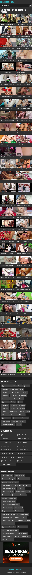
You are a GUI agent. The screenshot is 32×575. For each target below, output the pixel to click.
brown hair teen (23, 527)
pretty (20, 402)
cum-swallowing (19, 398)
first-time (15, 421)
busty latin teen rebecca (9, 488)
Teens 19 (4, 435)
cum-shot (14, 395)
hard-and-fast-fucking (8, 424)
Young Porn (5, 446)
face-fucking (6, 421)
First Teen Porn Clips (23, 438)
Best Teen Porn (22, 457)
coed (12, 392)
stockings (22, 415)
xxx (29, 411)
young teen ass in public (23, 520)
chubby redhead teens (9, 523)
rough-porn (23, 395)
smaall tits (21, 488)
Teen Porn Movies (7, 461)
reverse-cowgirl (7, 398)
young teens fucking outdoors (10, 530)
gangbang (25, 418)
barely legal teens (7, 475)
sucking (23, 421)
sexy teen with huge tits (9, 479)
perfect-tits (6, 386)
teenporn (25, 392)
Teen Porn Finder (23, 446)
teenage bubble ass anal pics (10, 482)
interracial (6, 395)
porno (13, 408)
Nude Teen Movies (23, 442)
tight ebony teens (7, 511)
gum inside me (19, 511)
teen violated (19, 507)
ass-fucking (22, 408)
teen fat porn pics (7, 507)
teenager (5, 389)
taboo (20, 386)
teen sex (20, 461)
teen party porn (26, 536)
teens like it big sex (8, 540)
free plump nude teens (9, 514)
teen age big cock (7, 536)
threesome (6, 415)
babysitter (5, 405)
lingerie (23, 405)
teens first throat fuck (20, 517)
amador (14, 415)
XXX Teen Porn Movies (8, 457)
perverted (5, 402)
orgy (18, 392)
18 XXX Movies (6, 464)
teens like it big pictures (19, 495)
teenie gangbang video (9, 501)
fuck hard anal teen (8, 485)
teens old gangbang (8, 491)
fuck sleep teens (20, 475)
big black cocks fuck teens (23, 485)
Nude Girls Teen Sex (7, 453)
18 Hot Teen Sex (22, 435)
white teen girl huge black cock (11, 504)
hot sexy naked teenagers (9, 498)
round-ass (14, 405)
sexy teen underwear (8, 533)
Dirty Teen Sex (22, 453)
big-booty (16, 418)
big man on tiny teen (8, 520)
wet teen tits (6, 495)
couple (20, 424)
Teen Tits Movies (6, 450)
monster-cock (13, 411)
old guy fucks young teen (23, 491)
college (14, 402)
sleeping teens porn (24, 479)
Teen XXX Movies (23, 450)
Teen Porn (5, 438)
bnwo (17, 536)
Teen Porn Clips (6, 442)
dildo (14, 386)
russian (5, 392)
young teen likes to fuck (9, 527)
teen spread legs (7, 517)
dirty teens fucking (23, 514)
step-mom (5, 408)
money (5, 411)
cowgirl (27, 386)
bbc (22, 389)
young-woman (7, 418)
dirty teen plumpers (22, 533)
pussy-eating (15, 389)
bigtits (22, 411)
